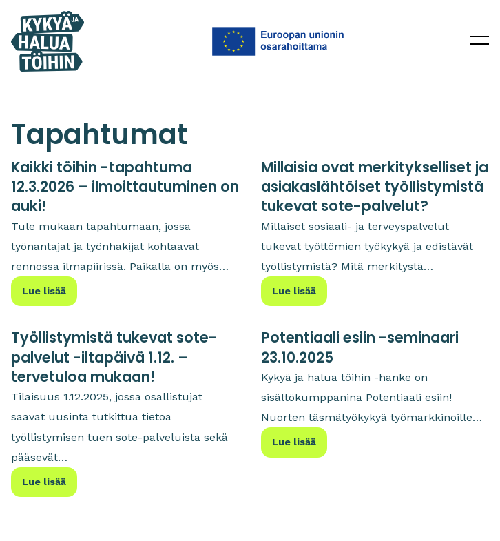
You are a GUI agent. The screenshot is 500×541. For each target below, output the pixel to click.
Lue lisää (44, 290)
